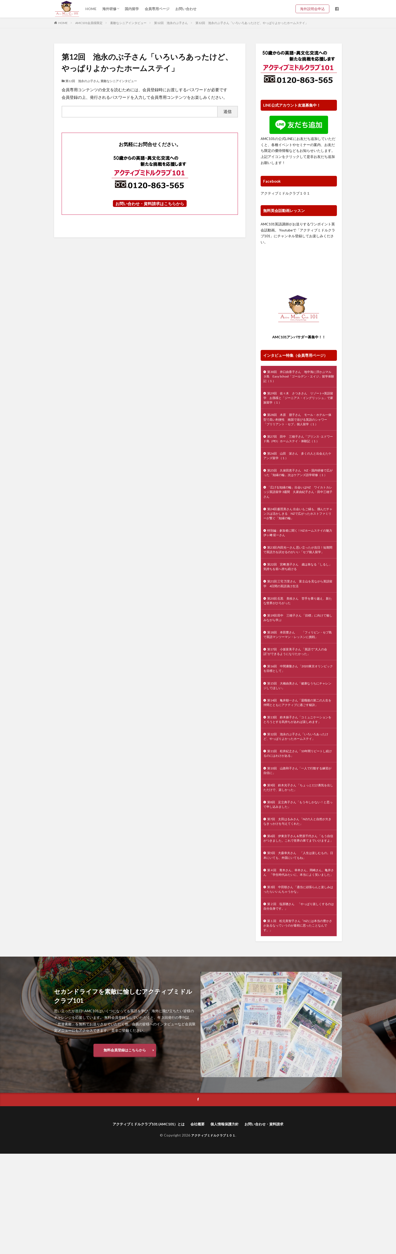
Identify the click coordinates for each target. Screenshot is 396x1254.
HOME (90, 9)
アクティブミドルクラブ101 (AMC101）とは (143, 1223)
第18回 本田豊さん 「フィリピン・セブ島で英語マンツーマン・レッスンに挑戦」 (297, 683)
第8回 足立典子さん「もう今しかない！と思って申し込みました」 (298, 881)
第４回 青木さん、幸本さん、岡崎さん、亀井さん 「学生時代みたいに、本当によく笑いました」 (298, 963)
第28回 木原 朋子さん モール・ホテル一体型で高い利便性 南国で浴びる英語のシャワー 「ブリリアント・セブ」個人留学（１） (298, 428)
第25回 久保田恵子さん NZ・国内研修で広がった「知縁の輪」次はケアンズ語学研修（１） (298, 496)
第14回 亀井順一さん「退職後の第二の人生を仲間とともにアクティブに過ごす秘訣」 (297, 762)
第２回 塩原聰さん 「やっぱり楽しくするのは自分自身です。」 (297, 1002)
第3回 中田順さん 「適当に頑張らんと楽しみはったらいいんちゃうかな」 (298, 984)
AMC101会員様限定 (89, 23)
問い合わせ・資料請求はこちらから (151, 203)
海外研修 (109, 9)
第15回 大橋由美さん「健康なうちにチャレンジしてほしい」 (297, 741)
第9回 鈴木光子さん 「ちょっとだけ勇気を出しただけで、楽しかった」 (298, 863)
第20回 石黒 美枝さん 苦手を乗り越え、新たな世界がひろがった (296, 644)
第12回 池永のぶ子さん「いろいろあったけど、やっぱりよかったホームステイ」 (251, 23)
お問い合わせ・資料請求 (272, 1223)
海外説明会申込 (314, 9)
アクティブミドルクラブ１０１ (285, 193)
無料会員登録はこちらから (125, 1149)
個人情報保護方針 (227, 1223)
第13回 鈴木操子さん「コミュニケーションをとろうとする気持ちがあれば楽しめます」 (298, 786)
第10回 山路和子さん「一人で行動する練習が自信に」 (297, 844)
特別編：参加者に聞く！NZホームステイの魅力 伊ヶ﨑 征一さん (297, 565)
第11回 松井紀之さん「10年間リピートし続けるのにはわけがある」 (297, 826)
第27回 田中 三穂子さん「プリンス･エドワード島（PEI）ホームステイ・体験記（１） (298, 454)
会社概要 (197, 1223)
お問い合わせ (185, 9)
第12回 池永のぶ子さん (171, 23)
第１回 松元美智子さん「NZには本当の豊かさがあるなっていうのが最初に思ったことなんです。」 (298, 1023)
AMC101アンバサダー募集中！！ (299, 337)
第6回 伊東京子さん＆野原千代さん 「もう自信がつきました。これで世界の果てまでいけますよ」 (298, 920)
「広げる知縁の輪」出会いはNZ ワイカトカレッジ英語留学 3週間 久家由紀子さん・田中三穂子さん (297, 520)
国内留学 (132, 9)
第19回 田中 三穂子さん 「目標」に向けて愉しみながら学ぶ (298, 662)
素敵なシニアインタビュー (128, 23)
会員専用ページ (157, 9)
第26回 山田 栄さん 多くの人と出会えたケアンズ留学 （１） (297, 475)
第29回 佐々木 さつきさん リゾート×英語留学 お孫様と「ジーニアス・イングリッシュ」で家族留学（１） (298, 401)
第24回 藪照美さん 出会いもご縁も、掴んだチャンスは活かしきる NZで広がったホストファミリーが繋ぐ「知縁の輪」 (298, 543)
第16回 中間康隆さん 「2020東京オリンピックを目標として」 (298, 723)
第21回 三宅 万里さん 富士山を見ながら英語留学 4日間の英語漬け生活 (298, 625)
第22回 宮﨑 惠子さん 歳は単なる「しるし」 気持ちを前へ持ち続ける (297, 607)
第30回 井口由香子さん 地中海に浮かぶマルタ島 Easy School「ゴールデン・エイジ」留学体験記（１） (297, 377)
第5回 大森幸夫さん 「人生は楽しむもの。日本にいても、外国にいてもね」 (298, 942)
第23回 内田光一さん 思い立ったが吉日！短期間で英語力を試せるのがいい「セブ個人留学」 (298, 586)
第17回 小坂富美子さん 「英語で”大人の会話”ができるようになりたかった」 (298, 704)
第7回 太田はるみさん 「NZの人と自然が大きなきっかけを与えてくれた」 (297, 900)
